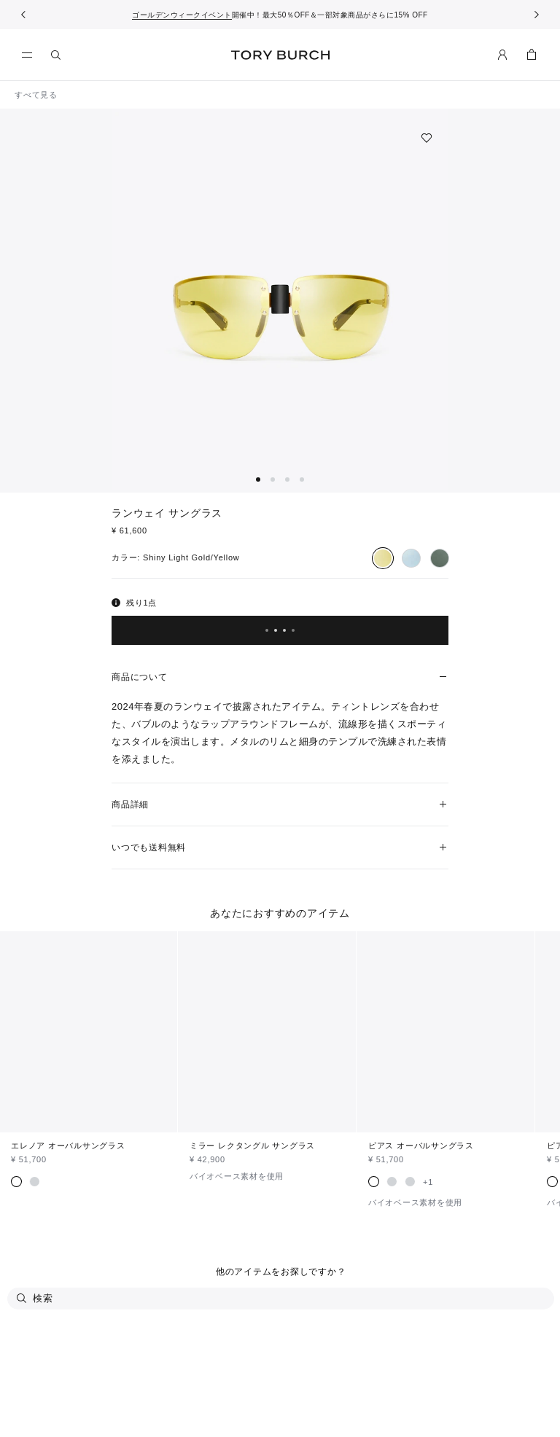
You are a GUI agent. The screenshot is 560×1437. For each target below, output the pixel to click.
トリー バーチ (280, 55)
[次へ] (537, 14)
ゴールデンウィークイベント (182, 15)
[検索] (56, 54)
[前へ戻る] (23, 14)
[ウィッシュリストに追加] (426, 137)
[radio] (383, 558)
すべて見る (36, 94)
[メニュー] (31, 55)
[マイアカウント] (502, 54)
